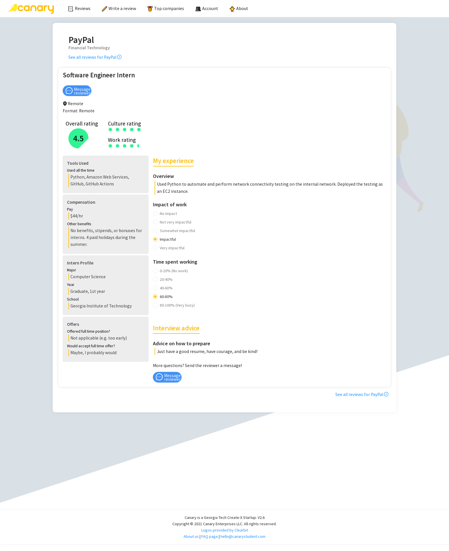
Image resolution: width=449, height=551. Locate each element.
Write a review (119, 8)
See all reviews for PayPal (94, 57)
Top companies (165, 8)
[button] (159, 170)
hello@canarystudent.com (242, 543)
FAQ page (209, 543)
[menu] (234, 8)
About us (191, 543)
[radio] (110, 129)
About (239, 8)
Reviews (79, 8)
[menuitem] (79, 8)
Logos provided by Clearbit (224, 537)
